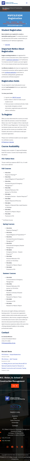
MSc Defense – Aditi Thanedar (9, 359)
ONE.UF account (16, 97)
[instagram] (7, 447)
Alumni (15, 418)
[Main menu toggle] (26, 3)
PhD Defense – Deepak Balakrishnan (11, 354)
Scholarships (15, 422)
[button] (15, 386)
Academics (15, 416)
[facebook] (12, 447)
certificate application (10, 72)
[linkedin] (22, 447)
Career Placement (15, 420)
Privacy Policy (15, 459)
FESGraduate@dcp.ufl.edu (8, 343)
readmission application (12, 60)
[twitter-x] (17, 447)
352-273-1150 (6, 438)
